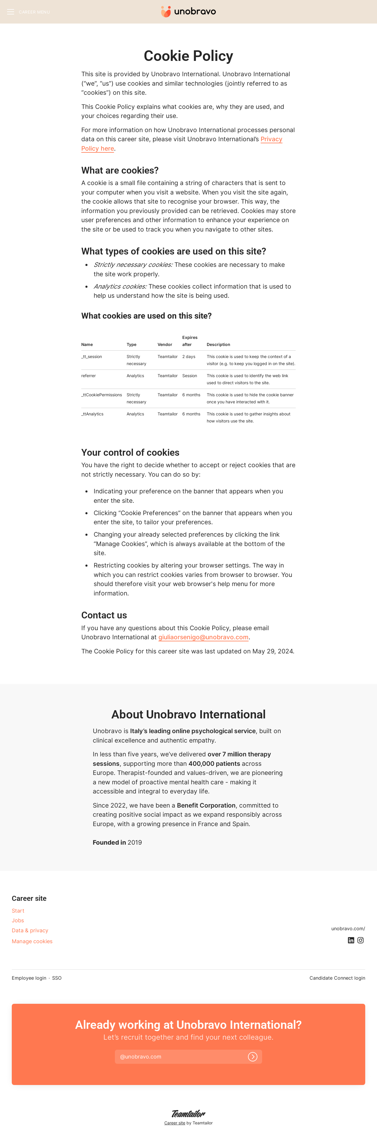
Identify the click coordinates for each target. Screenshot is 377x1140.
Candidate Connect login (337, 978)
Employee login (29, 978)
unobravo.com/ (348, 928)
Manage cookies (32, 941)
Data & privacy (30, 930)
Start (18, 911)
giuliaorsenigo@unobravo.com (203, 637)
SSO (57, 978)
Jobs (18, 920)
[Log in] (252, 1056)
